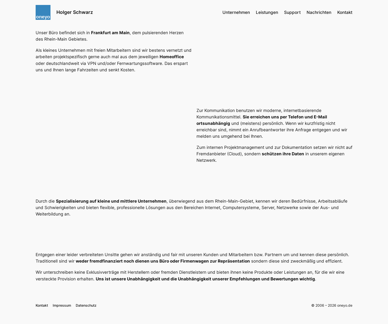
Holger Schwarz (74, 12)
